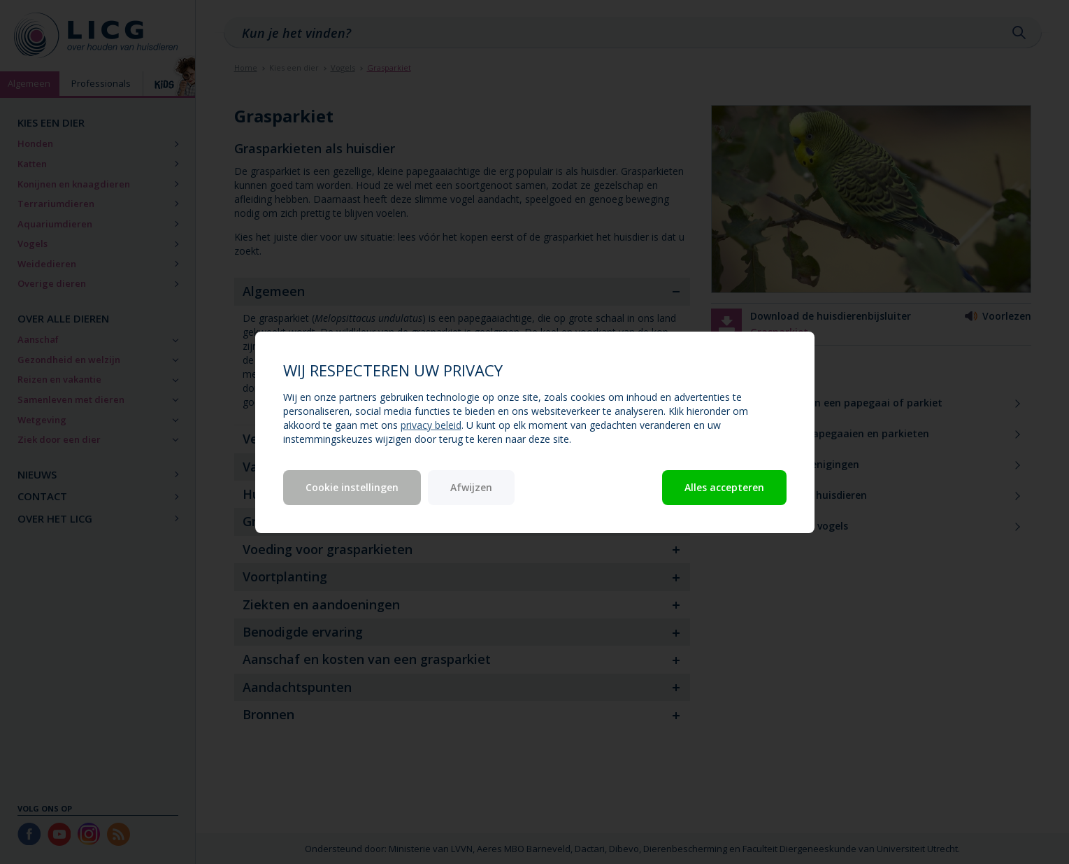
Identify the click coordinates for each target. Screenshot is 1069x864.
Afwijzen (471, 487)
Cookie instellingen (352, 487)
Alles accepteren (724, 487)
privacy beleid (431, 425)
